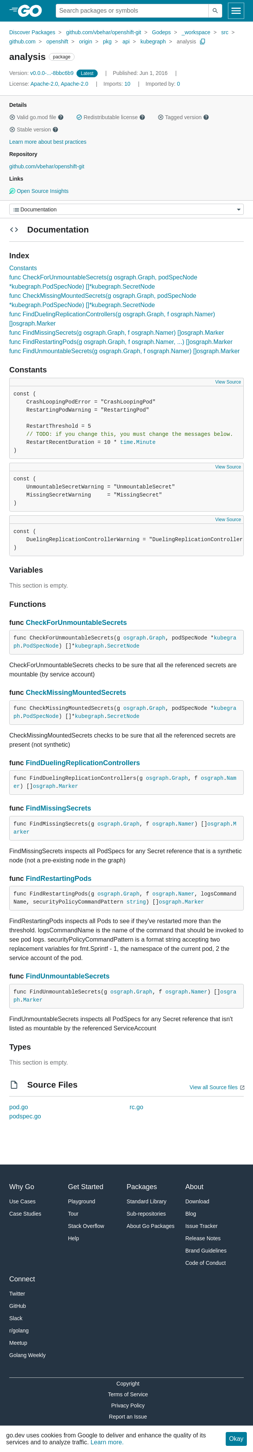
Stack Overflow (86, 1226)
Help (73, 1238)
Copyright (128, 1384)
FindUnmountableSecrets (68, 976)
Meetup (18, 1343)
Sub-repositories (146, 1214)
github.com (22, 41)
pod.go (18, 1107)
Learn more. (106, 1442)
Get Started (85, 1187)
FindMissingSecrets (58, 808)
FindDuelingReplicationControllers (83, 763)
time (126, 442)
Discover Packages (32, 32)
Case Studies (25, 1214)
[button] (12, 117)
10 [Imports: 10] (117, 84)
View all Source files (214, 1087)
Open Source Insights (38, 191)
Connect (22, 1279)
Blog (190, 1214)
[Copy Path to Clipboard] (202, 41)
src (224, 32)
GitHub (17, 1306)
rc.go (136, 1107)
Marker (68, 786)
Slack (15, 1318)
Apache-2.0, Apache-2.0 (59, 84)
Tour (73, 1214)
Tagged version (183, 117)
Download (197, 1201)
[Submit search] (215, 11)
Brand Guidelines (205, 1251)
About (194, 1187)
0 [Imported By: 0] (163, 84)
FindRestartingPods (59, 878)
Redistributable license (110, 117)
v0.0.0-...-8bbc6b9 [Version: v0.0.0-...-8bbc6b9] (42, 73)
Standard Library (146, 1201)
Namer (186, 824)
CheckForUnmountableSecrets (76, 622)
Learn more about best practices (48, 142)
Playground (81, 1201)
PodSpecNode (40, 646)
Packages (141, 1187)
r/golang (19, 1330)
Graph (157, 638)
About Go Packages (150, 1226)
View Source (228, 382)
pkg (107, 41)
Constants (23, 268)
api (126, 41)
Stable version (33, 129)
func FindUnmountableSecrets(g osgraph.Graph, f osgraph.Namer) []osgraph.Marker (124, 351)
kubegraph (153, 41)
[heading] (32, 11)
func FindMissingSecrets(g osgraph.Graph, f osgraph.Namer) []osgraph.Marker (116, 332)
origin (85, 41)
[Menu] (126, 209)
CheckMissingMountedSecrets (76, 692)
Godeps (161, 32)
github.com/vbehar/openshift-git (103, 32)
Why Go (21, 1187)
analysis (186, 41)
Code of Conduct (205, 1263)
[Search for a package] (132, 11)
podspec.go (25, 1116)
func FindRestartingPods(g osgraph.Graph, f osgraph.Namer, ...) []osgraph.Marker (121, 342)
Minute (145, 442)
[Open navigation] (236, 10)
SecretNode (123, 646)
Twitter (17, 1294)
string (136, 902)
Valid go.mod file (36, 117)
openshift (57, 41)
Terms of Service (128, 1394)
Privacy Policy (128, 1405)
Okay (236, 1438)
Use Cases (22, 1201)
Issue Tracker (201, 1226)
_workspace (195, 32)
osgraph (134, 638)
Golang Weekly (27, 1355)
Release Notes (203, 1238)
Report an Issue (128, 1417)
